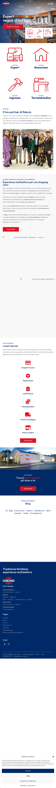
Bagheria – (13, 597)
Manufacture (40, 511)
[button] (53, 757)
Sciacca (10, 600)
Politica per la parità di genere (13, 633)
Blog (11, 511)
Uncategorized (36, 513)
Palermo (5, 597)
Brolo (4, 600)
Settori (5, 623)
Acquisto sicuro (28, 367)
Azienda (5, 618)
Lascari (17, 592)
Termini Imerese (8, 592)
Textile (25, 513)
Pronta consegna (28, 419)
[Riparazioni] (28, 375)
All (6, 511)
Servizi (5, 620)
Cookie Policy (23, 785)
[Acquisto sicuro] (28, 362)
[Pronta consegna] (28, 414)
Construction (19, 511)
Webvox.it (25, 656)
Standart (17, 513)
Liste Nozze (28, 393)
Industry (29, 511)
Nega (28, 776)
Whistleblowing (8, 630)
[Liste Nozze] (28, 388)
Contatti (6, 628)
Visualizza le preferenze (28, 781)
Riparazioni (28, 380)
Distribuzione (7, 625)
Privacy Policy (31, 785)
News (48, 511)
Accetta (28, 771)
